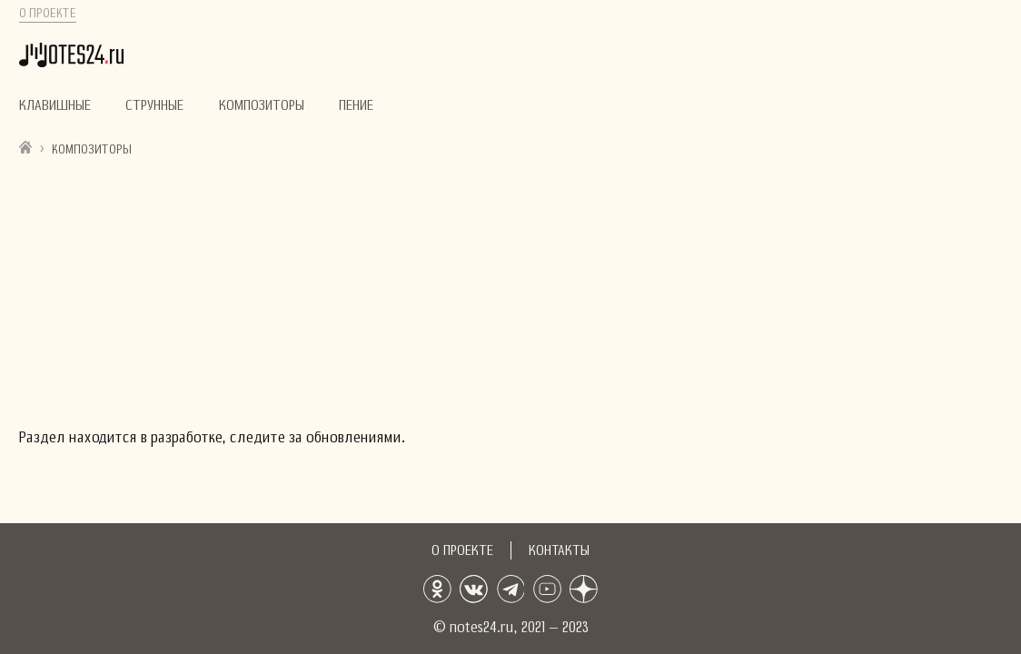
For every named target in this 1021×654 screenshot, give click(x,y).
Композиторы (261, 105)
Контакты (559, 550)
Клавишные (55, 105)
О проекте (47, 13)
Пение (356, 105)
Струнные (154, 105)
